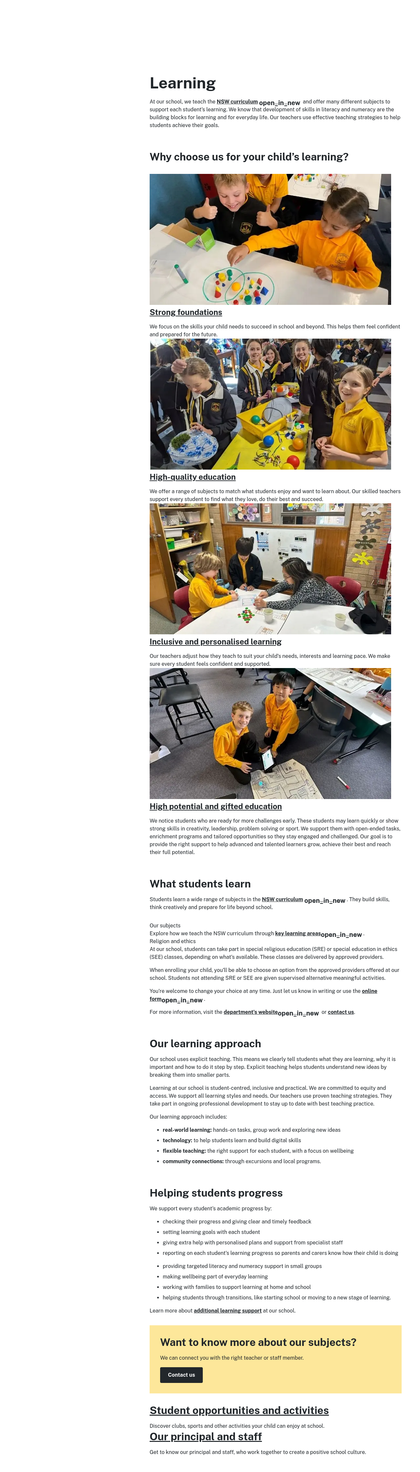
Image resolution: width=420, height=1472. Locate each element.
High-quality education (193, 476)
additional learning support (228, 1311)
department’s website (271, 1012)
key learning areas (318, 933)
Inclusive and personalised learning (216, 641)
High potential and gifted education (216, 806)
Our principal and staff (206, 1436)
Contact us (181, 1375)
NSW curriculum (259, 102)
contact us (341, 1012)
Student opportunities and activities (239, 1410)
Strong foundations (186, 312)
